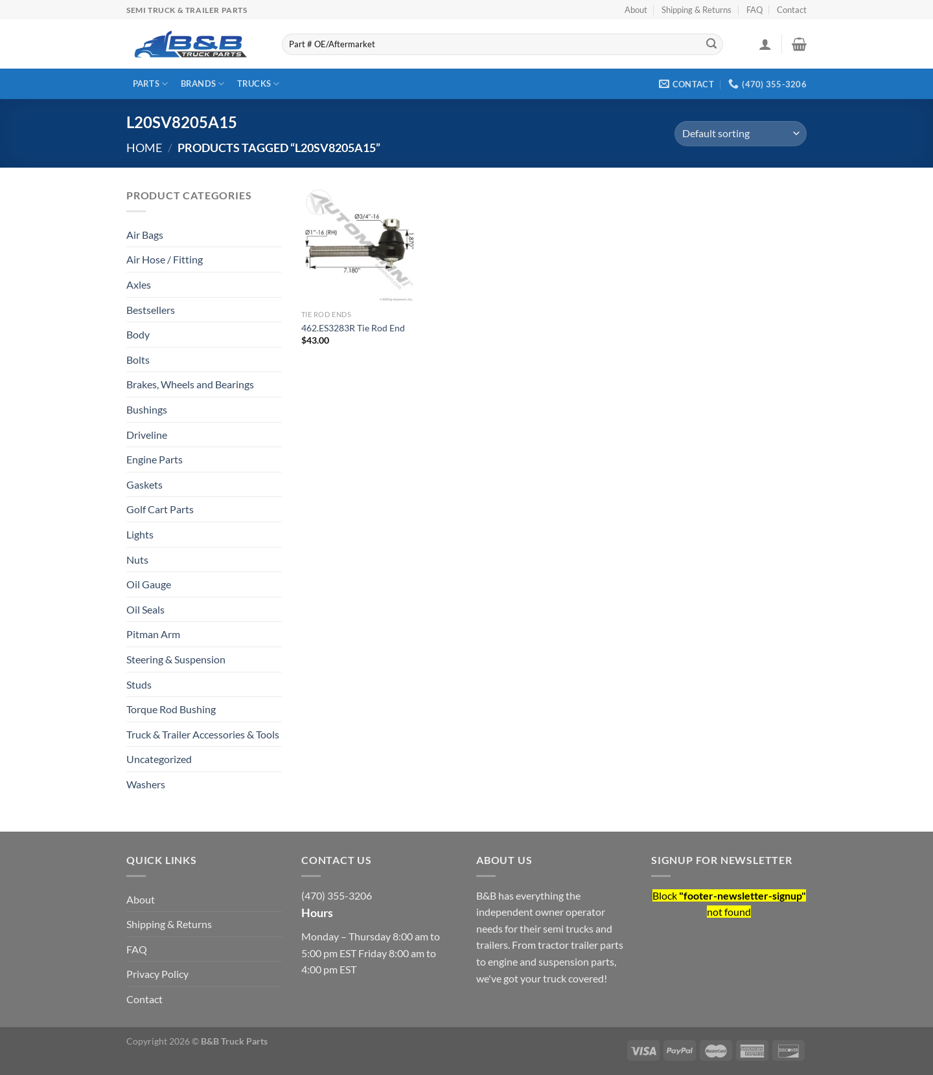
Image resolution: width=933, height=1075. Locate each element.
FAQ (754, 10)
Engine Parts (154, 459)
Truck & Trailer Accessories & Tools (202, 734)
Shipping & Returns (696, 10)
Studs (139, 684)
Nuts (137, 559)
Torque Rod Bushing (171, 709)
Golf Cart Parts (160, 509)
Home (144, 147)
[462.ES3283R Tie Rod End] (359, 245)
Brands (203, 84)
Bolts (138, 359)
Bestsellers (150, 310)
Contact (792, 10)
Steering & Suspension (175, 659)
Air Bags (144, 234)
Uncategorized (159, 759)
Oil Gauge (148, 584)
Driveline (146, 434)
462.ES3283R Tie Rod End (353, 327)
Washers (145, 784)
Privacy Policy (157, 974)
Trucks (258, 84)
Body (138, 334)
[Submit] (711, 45)
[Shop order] (740, 133)
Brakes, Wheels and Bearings (190, 384)
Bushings (146, 409)
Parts (150, 84)
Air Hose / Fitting (164, 259)
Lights (140, 534)
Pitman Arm (153, 634)
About (636, 10)
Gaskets (144, 484)
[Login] (765, 44)
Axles (138, 284)
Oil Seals (145, 609)
